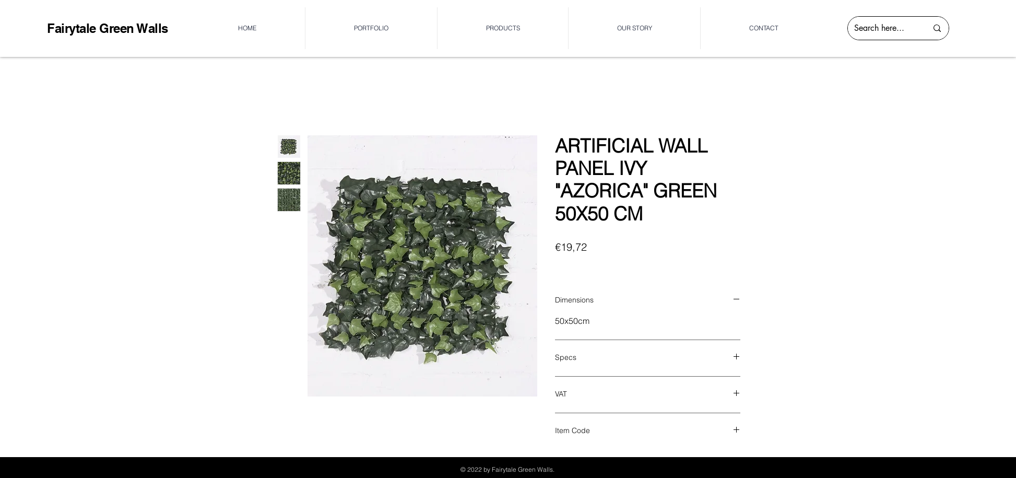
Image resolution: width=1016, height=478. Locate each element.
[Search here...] (883, 28)
